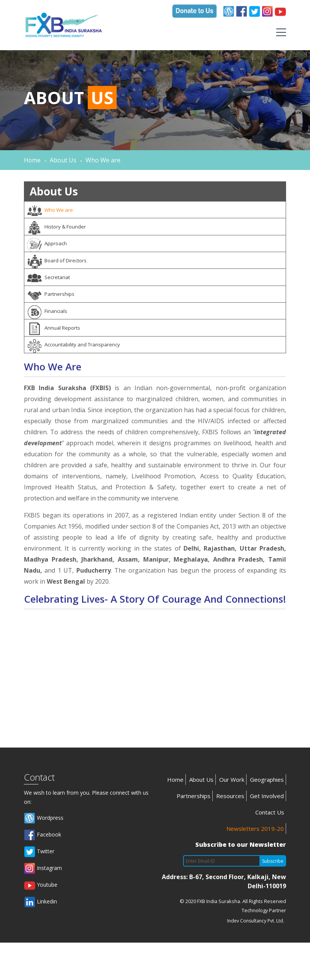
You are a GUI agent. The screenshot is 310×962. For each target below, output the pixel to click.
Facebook (42, 854)
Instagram (43, 888)
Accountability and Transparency (77, 363)
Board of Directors (60, 268)
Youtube (40, 904)
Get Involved (267, 815)
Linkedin (40, 921)
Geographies (267, 799)
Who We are (52, 211)
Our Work (231, 799)
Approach (49, 249)
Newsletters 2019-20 (255, 848)
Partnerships (52, 306)
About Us (201, 799)
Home (32, 160)
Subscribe (272, 880)
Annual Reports (56, 344)
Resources (230, 815)
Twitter (39, 871)
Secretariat (50, 287)
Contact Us (269, 831)
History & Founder (59, 230)
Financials (49, 325)
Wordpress (43, 837)
